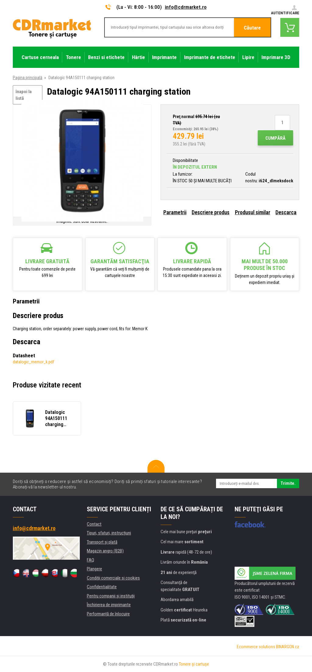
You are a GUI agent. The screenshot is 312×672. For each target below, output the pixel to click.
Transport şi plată (102, 542)
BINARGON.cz (287, 646)
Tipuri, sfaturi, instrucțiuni (109, 533)
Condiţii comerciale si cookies (113, 578)
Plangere (94, 569)
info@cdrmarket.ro (186, 7)
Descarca (285, 212)
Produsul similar (252, 212)
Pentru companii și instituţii (111, 596)
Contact (94, 524)
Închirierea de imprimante (109, 604)
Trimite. (288, 483)
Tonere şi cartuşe (194, 664)
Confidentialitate (102, 587)
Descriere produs (210, 212)
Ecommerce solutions (256, 646)
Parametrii (174, 212)
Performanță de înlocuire (108, 614)
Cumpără (275, 138)
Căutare (252, 28)
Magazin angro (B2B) (105, 551)
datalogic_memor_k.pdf (33, 361)
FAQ (90, 560)
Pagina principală (27, 77)
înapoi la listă (24, 95)
